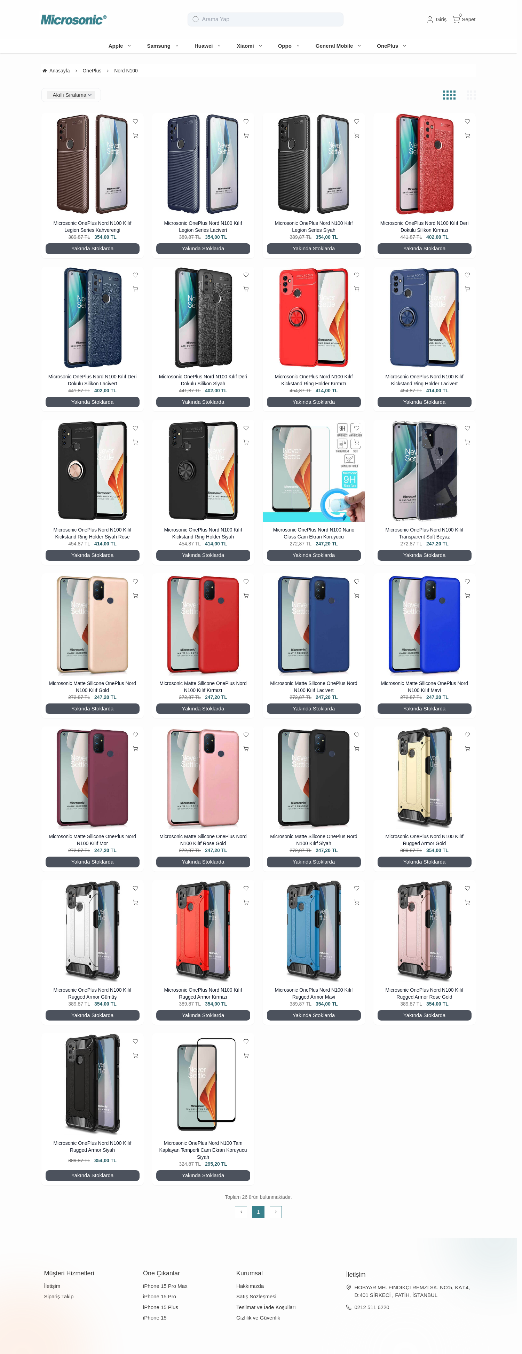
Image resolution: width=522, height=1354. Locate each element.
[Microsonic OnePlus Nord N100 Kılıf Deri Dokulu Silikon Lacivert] (92, 318)
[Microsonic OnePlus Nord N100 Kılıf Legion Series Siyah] (314, 164)
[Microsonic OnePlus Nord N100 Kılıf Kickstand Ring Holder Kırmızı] (314, 318)
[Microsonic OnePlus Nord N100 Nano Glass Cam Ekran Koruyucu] (314, 471)
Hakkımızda (250, 1286)
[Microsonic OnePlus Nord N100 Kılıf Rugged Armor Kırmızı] (203, 931)
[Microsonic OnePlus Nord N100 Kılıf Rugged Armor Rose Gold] (424, 931)
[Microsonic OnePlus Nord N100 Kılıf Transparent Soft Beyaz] (424, 471)
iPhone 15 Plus (160, 1307)
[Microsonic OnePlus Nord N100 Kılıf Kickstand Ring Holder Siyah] (203, 471)
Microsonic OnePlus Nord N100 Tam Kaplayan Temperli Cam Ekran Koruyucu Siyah (203, 1150)
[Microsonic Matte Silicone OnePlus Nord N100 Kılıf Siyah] (314, 777)
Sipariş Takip (59, 1296)
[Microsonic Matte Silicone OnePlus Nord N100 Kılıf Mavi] (424, 624)
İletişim (52, 1286)
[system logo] (73, 19)
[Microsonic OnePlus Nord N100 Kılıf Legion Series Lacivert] (203, 164)
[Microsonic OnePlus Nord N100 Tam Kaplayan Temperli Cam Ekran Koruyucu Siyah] (203, 1084)
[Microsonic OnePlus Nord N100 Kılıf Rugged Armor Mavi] (314, 931)
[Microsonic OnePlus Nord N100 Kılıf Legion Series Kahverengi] (92, 164)
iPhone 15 (155, 1318)
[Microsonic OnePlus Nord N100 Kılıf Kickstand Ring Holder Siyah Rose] (92, 471)
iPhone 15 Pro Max (165, 1286)
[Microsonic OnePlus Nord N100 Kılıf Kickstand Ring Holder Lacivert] (424, 318)
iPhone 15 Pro (159, 1296)
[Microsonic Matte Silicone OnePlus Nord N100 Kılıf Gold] (92, 624)
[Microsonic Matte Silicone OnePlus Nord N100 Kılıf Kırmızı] (203, 624)
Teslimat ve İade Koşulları (266, 1307)
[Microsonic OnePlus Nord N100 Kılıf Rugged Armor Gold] (424, 777)
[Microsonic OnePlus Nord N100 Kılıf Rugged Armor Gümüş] (92, 931)
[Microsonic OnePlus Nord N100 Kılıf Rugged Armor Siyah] (92, 1084)
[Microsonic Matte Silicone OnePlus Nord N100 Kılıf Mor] (92, 777)
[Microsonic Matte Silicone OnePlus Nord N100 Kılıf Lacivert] (314, 624)
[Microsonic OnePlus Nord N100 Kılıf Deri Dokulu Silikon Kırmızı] (424, 164)
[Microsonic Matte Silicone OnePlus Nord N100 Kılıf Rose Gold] (203, 777)
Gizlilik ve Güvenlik (258, 1318)
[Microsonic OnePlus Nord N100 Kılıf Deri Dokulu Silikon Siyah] (203, 318)
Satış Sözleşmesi (256, 1296)
